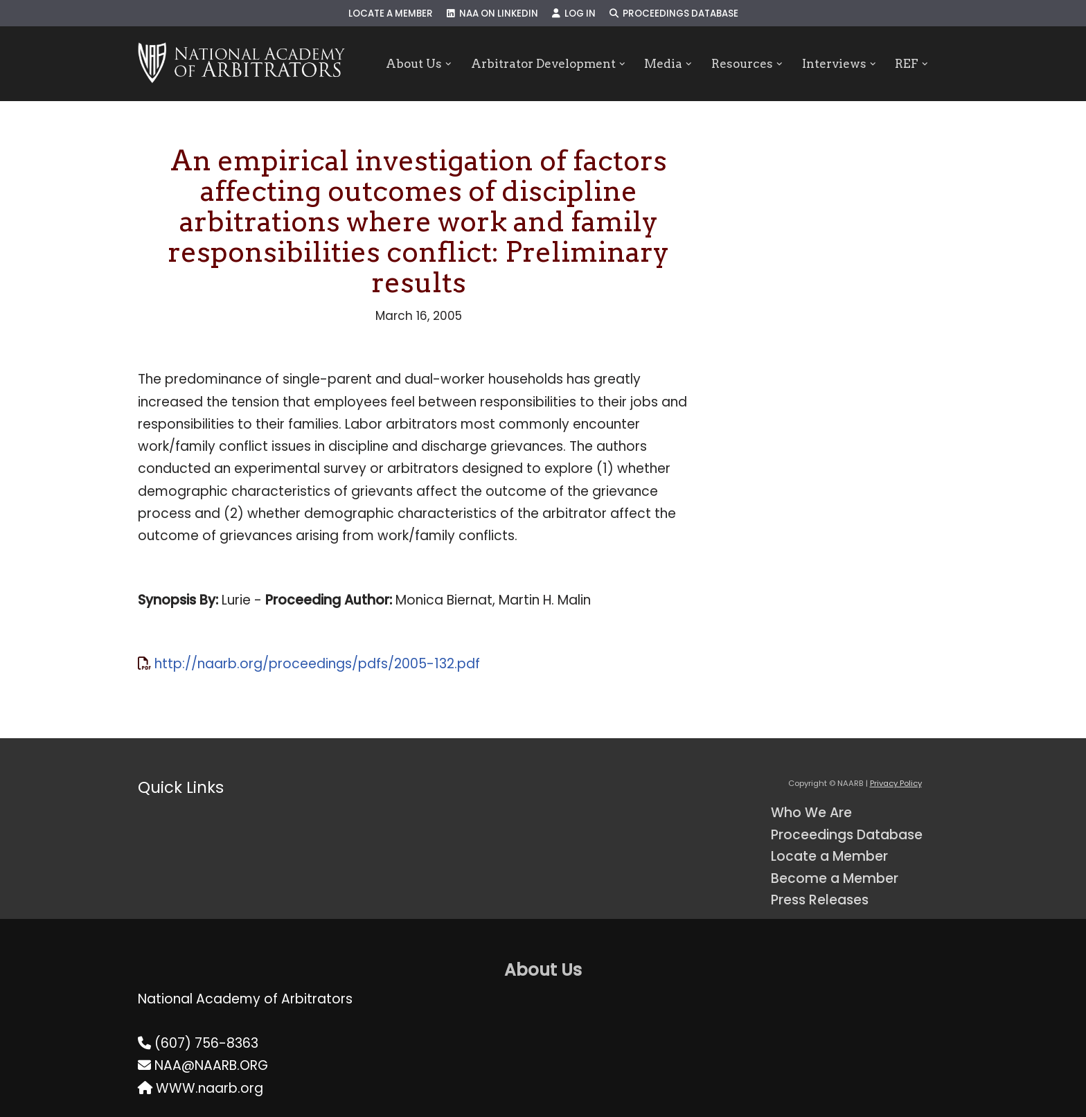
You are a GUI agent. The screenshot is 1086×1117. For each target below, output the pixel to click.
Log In (574, 13)
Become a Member (834, 878)
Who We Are (811, 812)
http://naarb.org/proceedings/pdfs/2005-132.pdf (317, 663)
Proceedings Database (673, 13)
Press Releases (820, 900)
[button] (448, 64)
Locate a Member (390, 13)
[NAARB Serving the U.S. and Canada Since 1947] (241, 64)
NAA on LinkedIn (492, 13)
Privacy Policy (896, 783)
